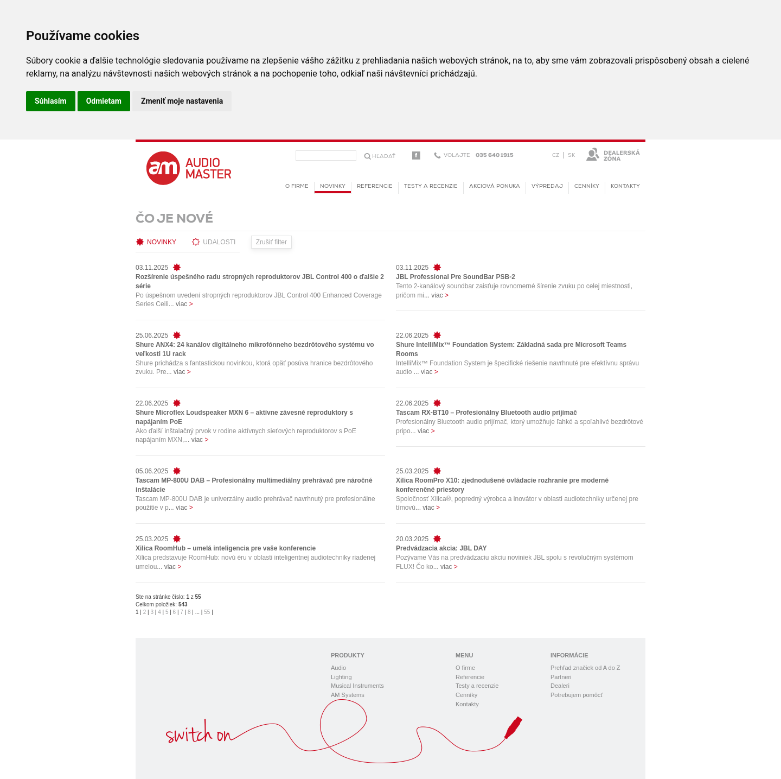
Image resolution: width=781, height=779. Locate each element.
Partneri (561, 677)
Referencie (375, 186)
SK (571, 156)
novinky (333, 188)
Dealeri (559, 685)
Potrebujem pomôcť (576, 695)
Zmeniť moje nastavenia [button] (182, 101)
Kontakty (625, 186)
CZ (555, 156)
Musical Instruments (357, 685)
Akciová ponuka (494, 186)
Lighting (341, 677)
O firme (297, 186)
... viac (181, 304)
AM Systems (347, 695)
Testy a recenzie (431, 186)
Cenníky (586, 186)
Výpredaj (547, 186)
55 (207, 612)
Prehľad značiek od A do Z (585, 667)
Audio (338, 667)
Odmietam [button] (103, 101)
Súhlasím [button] (51, 101)
